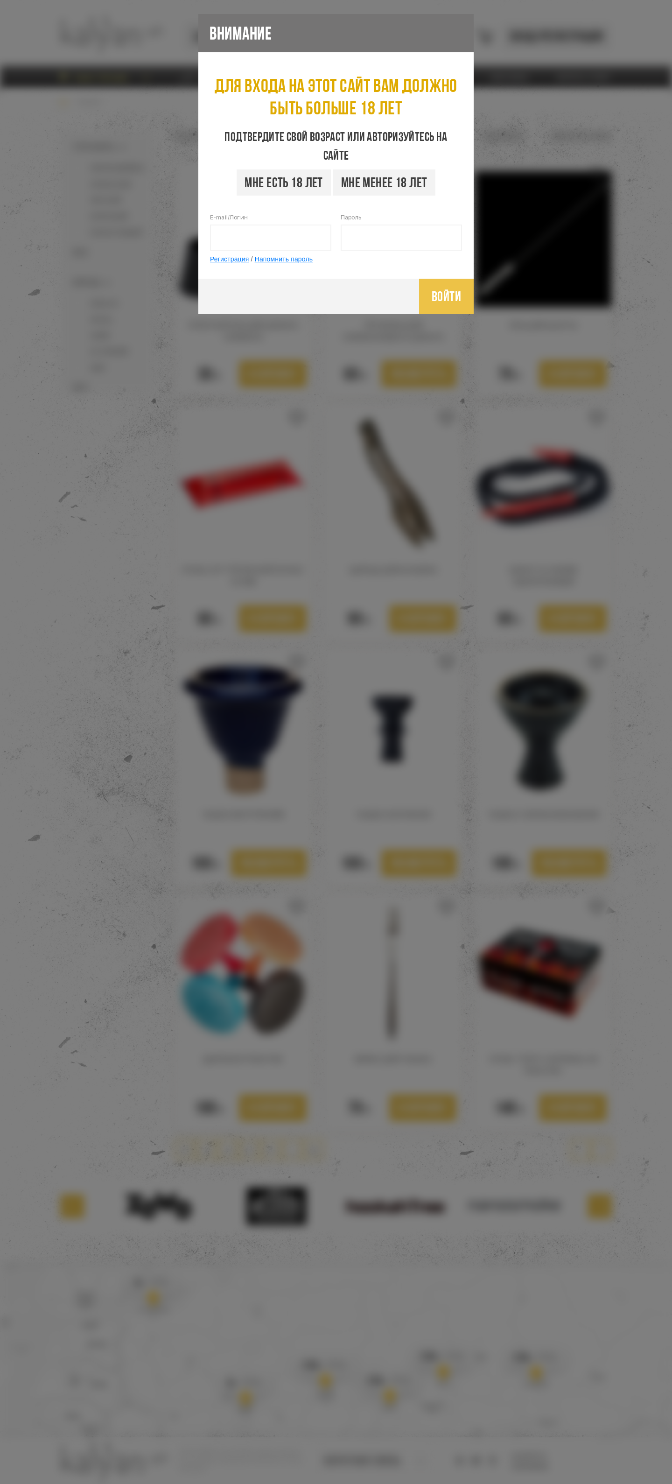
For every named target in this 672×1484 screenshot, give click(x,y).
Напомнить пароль (284, 259)
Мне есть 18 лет (283, 182)
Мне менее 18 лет (384, 182)
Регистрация (229, 259)
